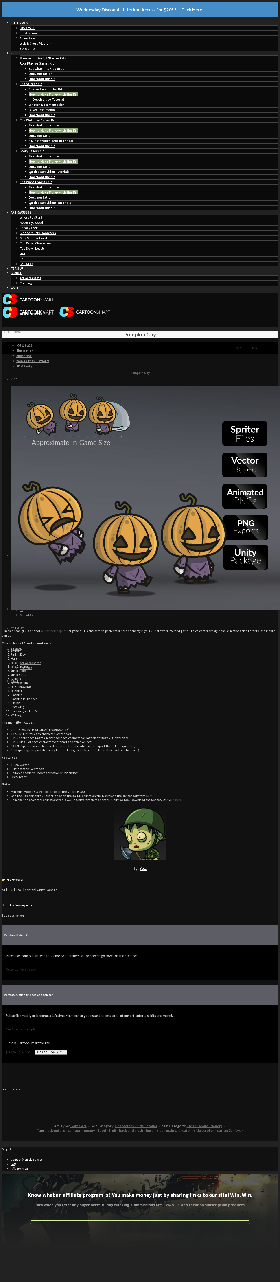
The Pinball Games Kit (36, 182)
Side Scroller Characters (38, 233)
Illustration (28, 33)
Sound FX (26, 264)
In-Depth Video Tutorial (46, 99)
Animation (27, 38)
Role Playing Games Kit (37, 63)
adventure (56, 1130)
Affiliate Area (19, 1168)
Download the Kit (42, 79)
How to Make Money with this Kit (53, 94)
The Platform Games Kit (38, 120)
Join (254, 348)
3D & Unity (27, 48)
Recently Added (31, 222)
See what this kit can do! (47, 125)
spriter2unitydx (230, 1130)
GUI (22, 253)
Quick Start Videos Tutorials (50, 203)
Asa (143, 868)
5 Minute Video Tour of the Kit (51, 141)
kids (159, 1130)
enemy (89, 1130)
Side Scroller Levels (34, 238)
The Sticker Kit (31, 84)
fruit (112, 1130)
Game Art (78, 1126)
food (102, 1130)
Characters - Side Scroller (136, 1126)
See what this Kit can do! (47, 68)
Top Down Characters (36, 243)
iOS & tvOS (27, 28)
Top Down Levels (32, 248)
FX (21, 259)
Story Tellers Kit (32, 151)
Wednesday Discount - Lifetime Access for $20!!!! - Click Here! (140, 9)
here (149, 796)
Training (26, 283)
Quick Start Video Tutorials (49, 172)
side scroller (204, 1130)
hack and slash (131, 1130)
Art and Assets (30, 278)
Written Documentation (47, 104)
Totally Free (29, 228)
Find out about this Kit (46, 89)
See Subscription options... (24, 1029)
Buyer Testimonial (42, 110)
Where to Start (31, 217)
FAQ (13, 1164)
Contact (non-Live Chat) (26, 1160)
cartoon (74, 1130)
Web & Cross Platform (36, 43)
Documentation (40, 74)
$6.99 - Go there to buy (21, 970)
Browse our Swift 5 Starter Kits (43, 58)
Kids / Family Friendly (204, 1126)
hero (150, 1130)
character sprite (56, 631)
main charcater (178, 1130)
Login (238, 348)
